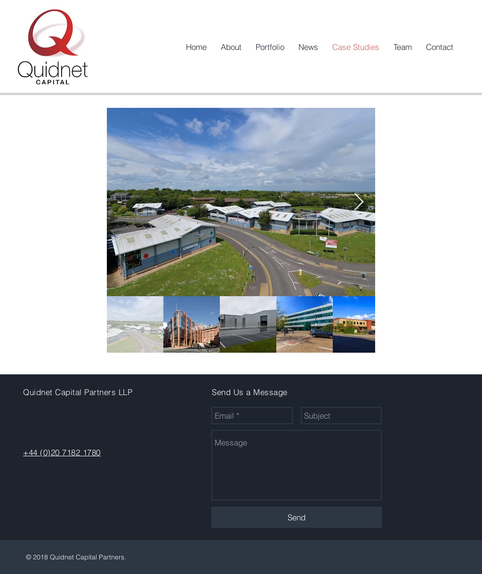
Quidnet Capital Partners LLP (77, 392)
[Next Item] (358, 202)
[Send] (296, 517)
